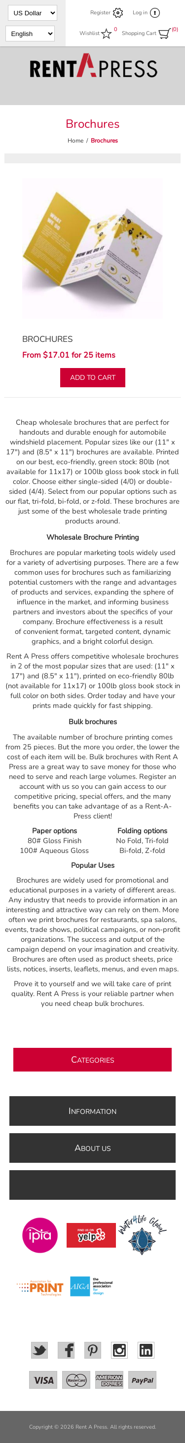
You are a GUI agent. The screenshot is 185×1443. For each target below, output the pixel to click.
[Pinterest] (93, 1350)
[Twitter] (39, 1350)
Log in (140, 12)
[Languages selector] (30, 33)
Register (100, 12)
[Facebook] (66, 1350)
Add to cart (92, 377)
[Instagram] (119, 1350)
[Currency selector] (32, 13)
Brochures (47, 339)
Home (75, 141)
